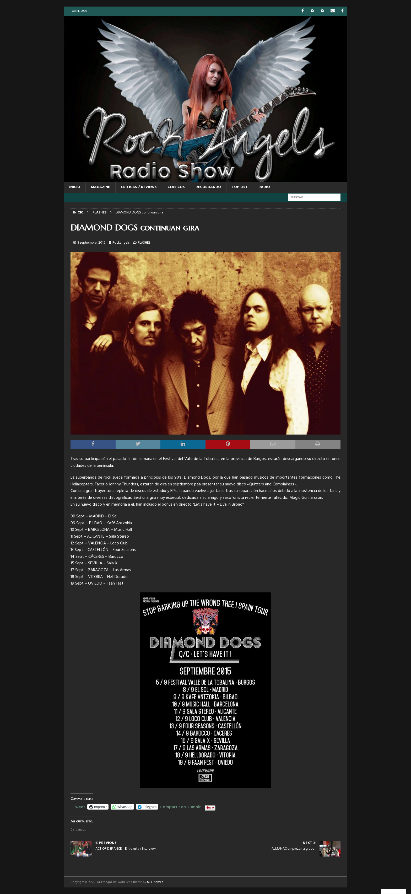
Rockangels (120, 242)
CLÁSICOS (176, 187)
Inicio (74, 187)
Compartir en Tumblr (180, 806)
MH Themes (155, 882)
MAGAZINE (100, 187)
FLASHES (144, 242)
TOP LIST (240, 187)
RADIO (264, 187)
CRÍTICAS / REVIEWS (139, 187)
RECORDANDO (208, 187)
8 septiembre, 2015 (91, 242)
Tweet (79, 806)
